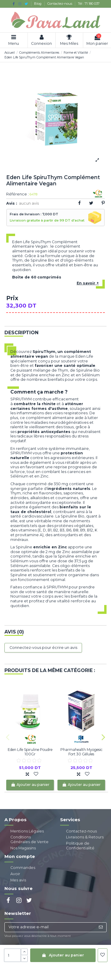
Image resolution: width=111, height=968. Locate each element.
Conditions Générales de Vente (29, 839)
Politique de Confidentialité (80, 845)
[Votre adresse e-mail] (50, 927)
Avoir (15, 874)
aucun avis (29, 203)
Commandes (22, 867)
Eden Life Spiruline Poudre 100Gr (30, 751)
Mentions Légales (27, 831)
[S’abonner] (100, 927)
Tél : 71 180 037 (88, 3)
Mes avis (18, 880)
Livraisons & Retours (85, 837)
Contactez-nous (60, 3)
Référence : (17, 194)
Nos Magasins (23, 848)
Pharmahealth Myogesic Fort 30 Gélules (81, 751)
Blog (38, 3)
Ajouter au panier (62, 955)
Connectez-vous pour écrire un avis (43, 647)
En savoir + (88, 283)
